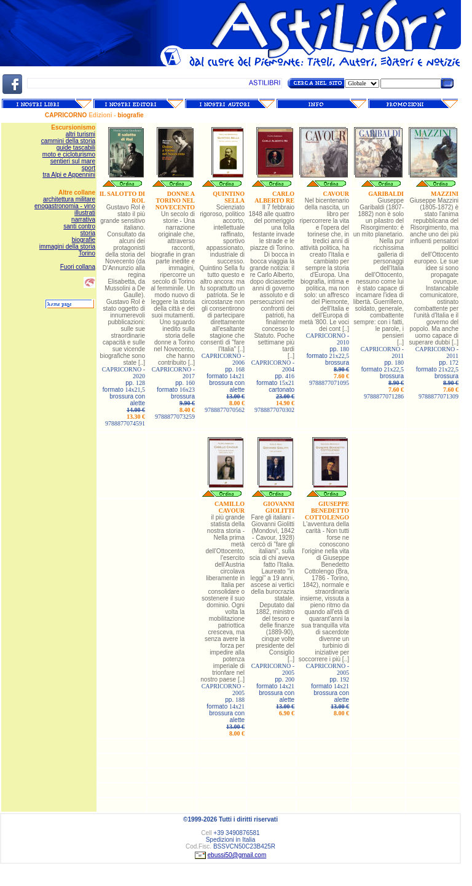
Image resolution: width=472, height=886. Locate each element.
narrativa (83, 219)
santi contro (79, 226)
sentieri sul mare (72, 161)
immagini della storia (67, 246)
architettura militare (69, 199)
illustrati (84, 212)
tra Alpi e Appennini (68, 174)
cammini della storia (68, 141)
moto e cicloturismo (68, 154)
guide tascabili (76, 147)
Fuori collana (77, 266)
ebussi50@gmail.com (237, 855)
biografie (83, 239)
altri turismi (80, 134)
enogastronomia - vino (64, 206)
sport (88, 168)
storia (88, 233)
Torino (87, 253)
